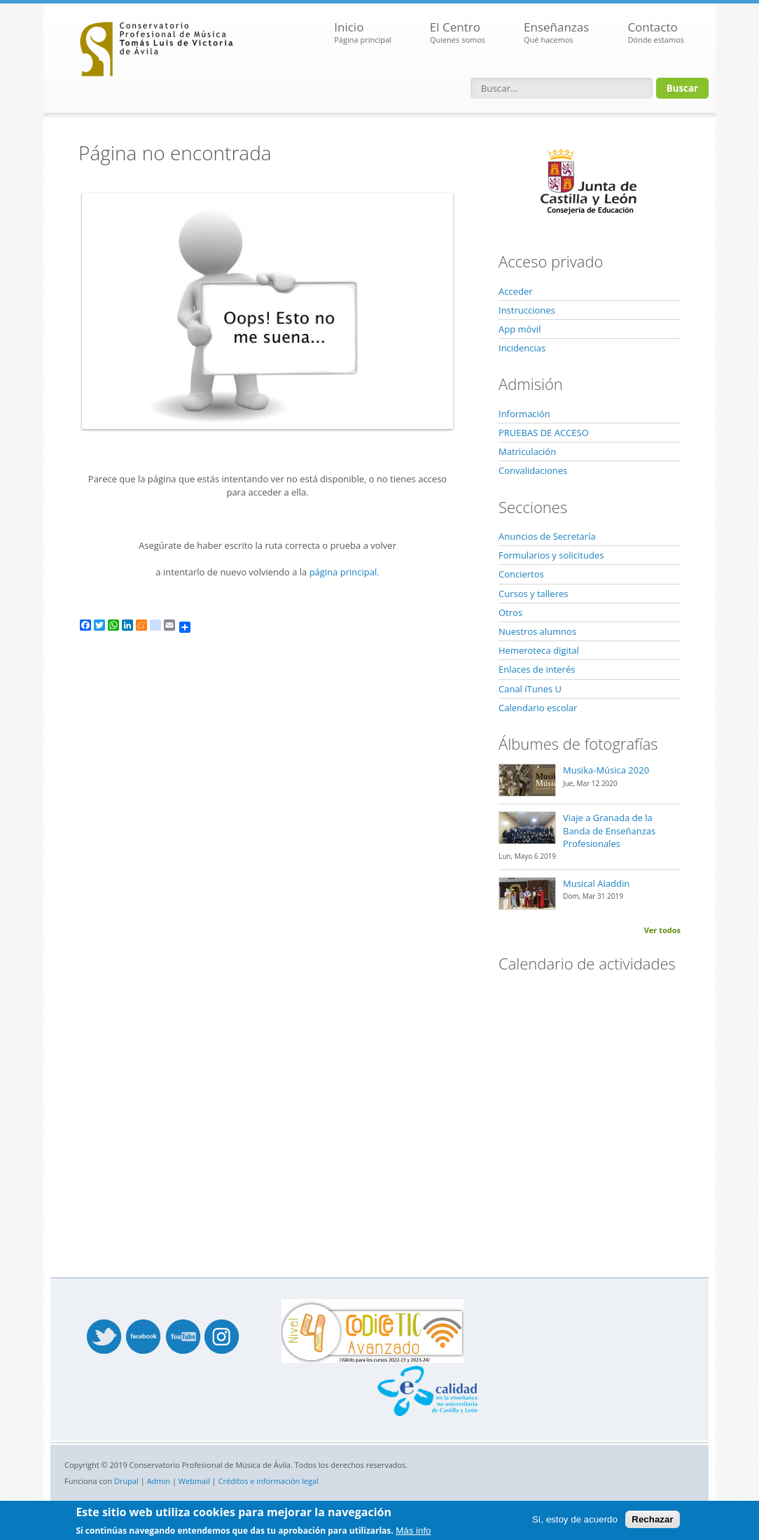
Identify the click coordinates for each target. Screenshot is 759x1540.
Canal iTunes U (530, 688)
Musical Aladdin (596, 883)
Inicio (362, 32)
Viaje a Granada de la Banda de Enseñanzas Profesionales (609, 830)
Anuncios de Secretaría (547, 536)
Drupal (126, 1481)
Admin (158, 1481)
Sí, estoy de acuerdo (575, 1519)
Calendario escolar (538, 707)
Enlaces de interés (537, 669)
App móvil (520, 329)
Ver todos (662, 930)
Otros (510, 612)
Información (524, 413)
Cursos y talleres (533, 593)
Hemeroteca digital (539, 650)
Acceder (516, 291)
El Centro (457, 32)
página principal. (344, 572)
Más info (413, 1530)
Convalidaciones (533, 470)
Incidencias (522, 348)
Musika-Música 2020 (606, 770)
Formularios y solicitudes (551, 555)
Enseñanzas (556, 32)
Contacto (655, 32)
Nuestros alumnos (537, 631)
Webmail (194, 1481)
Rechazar (652, 1519)
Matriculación (527, 451)
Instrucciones (527, 310)
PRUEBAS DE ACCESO (544, 432)
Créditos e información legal (268, 1481)
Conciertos (521, 574)
